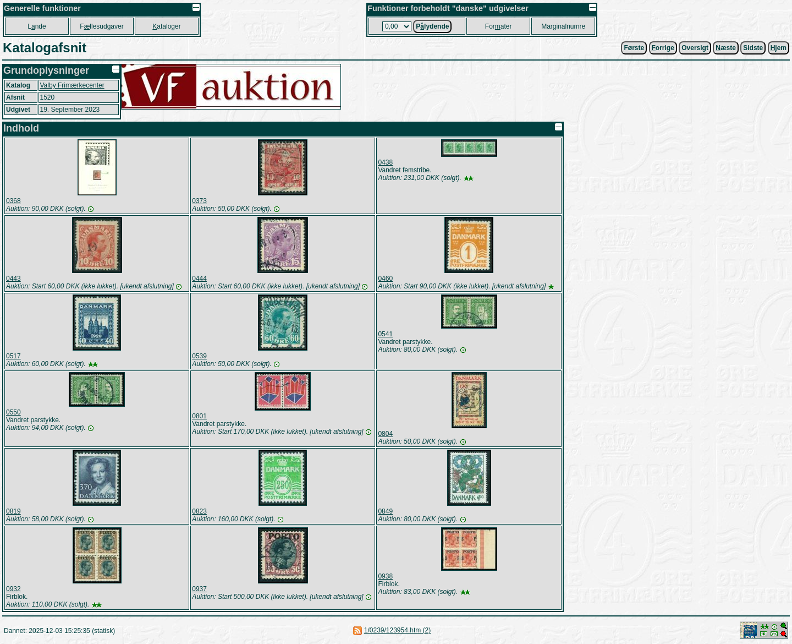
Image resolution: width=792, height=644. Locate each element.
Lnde (37, 26)
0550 (13, 412)
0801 (199, 416)
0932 (13, 589)
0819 (13, 511)
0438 (385, 162)
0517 (13, 356)
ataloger (166, 26)
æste (726, 48)
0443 (13, 278)
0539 (199, 356)
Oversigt (694, 48)
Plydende (432, 26)
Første (634, 48)
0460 (385, 278)
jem (779, 48)
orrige (663, 48)
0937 (199, 589)
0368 (13, 201)
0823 (199, 511)
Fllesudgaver (101, 26)
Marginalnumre (563, 26)
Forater (498, 26)
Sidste (753, 48)
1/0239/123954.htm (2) (397, 630)
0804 (385, 434)
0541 (385, 334)
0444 (199, 278)
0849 (385, 511)
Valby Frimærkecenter (72, 85)
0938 (385, 576)
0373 (199, 201)
